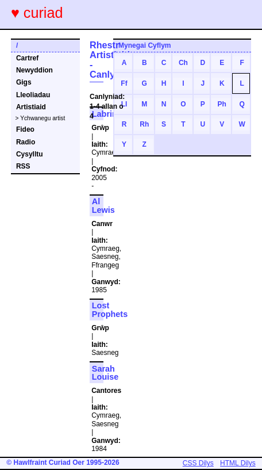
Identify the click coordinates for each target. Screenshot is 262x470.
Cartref (27, 58)
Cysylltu (29, 154)
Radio (25, 142)
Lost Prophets (110, 309)
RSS (23, 166)
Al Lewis (103, 205)
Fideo (25, 129)
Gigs (24, 82)
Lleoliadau (33, 95)
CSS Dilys (198, 463)
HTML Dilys (238, 463)
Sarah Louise (105, 372)
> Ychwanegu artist (41, 118)
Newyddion (34, 70)
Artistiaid (31, 107)
